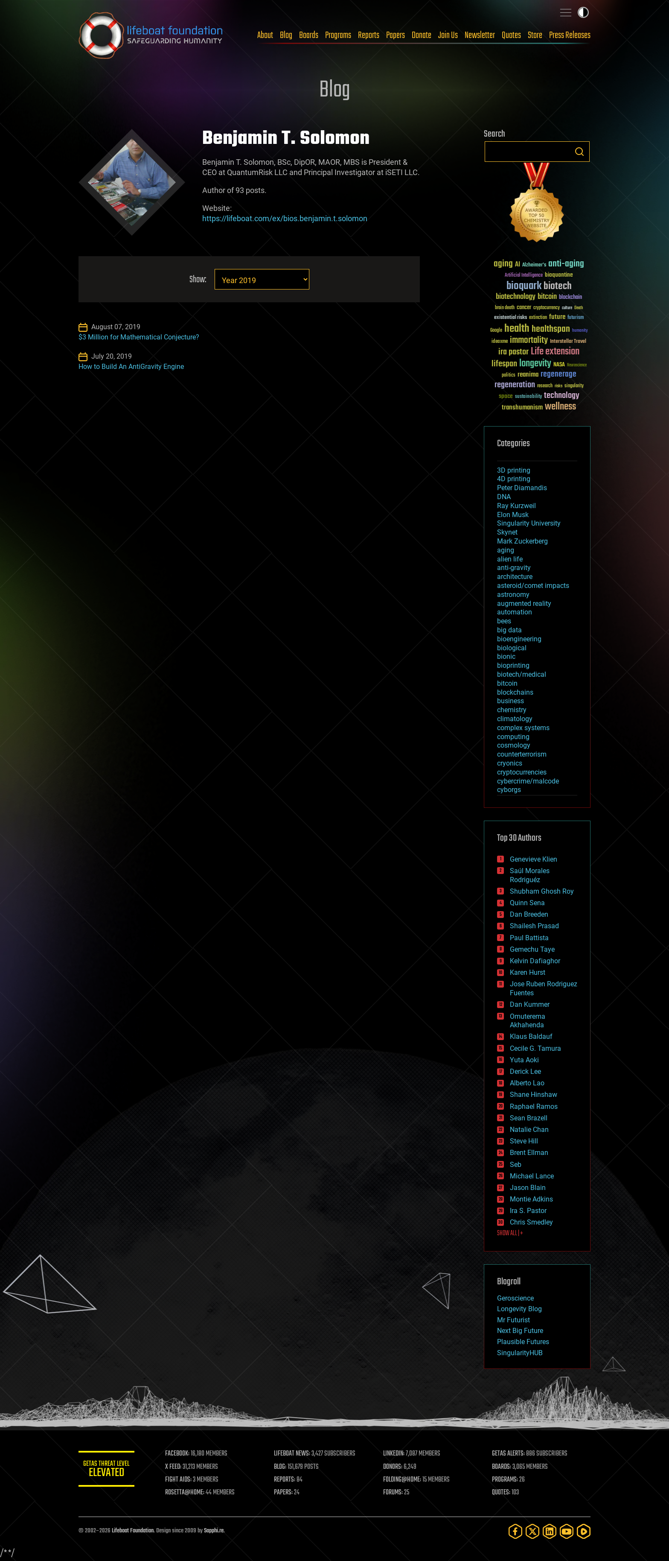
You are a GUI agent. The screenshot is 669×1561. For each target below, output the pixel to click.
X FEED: (177, 1467)
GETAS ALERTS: (509, 1453)
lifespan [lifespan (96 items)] (504, 364)
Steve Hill (524, 1141)
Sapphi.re (214, 1531)
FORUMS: (395, 1492)
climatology (514, 719)
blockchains (515, 692)
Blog (286, 35)
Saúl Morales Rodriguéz (530, 875)
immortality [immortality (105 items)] (529, 340)
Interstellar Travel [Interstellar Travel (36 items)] (568, 342)
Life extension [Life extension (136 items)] (555, 351)
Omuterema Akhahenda (527, 1020)
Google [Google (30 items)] (496, 330)
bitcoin (507, 683)
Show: (197, 279)
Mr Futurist (513, 1320)
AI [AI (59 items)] (517, 265)
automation (514, 612)
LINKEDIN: (396, 1453)
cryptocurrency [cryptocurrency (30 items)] (546, 308)
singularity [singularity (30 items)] (574, 386)
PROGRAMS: (506, 1479)
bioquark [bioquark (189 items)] (523, 286)
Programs (338, 35)
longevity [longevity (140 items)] (535, 363)
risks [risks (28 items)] (558, 386)
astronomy (513, 594)
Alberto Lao (527, 1083)
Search (579, 151)
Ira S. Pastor (528, 1211)
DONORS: (394, 1467)
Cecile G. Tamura (535, 1048)
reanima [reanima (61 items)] (528, 375)
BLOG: (283, 1467)
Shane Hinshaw (533, 1094)
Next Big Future (520, 1331)
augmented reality (524, 603)
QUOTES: (502, 1492)
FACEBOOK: (181, 1453)
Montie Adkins (531, 1199)
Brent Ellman (529, 1153)
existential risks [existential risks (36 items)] (510, 318)
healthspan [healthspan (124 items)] (551, 329)
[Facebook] (515, 1531)
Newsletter (480, 35)
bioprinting (513, 665)
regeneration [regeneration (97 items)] (514, 385)
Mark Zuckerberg (522, 541)
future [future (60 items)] (557, 317)
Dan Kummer (530, 1004)
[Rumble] (583, 1531)
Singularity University (529, 523)
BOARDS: (502, 1467)
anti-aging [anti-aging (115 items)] (566, 264)
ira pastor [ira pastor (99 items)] (513, 352)
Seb (515, 1165)
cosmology (513, 745)
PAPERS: (286, 1492)
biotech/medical (521, 674)
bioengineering (519, 639)
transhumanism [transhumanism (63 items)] (522, 407)
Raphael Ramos (534, 1106)
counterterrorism (522, 754)
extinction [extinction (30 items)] (538, 318)
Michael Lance (532, 1176)
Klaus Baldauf (531, 1036)
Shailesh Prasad (534, 926)
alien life (510, 559)
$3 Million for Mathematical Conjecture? (139, 337)
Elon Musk (513, 515)
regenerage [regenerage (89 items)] (558, 374)
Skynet (507, 532)
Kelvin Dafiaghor (535, 961)
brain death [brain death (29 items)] (505, 308)
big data (509, 630)
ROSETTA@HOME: (188, 1492)
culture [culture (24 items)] (567, 308)
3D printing (513, 470)
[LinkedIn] (549, 1531)
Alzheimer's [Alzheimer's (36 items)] (534, 265)
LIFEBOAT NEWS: (295, 1453)
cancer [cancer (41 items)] (524, 307)
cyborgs (509, 790)
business (510, 701)
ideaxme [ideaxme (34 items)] (500, 342)
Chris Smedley (531, 1222)
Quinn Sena (527, 903)
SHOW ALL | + (510, 1233)
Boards (308, 35)
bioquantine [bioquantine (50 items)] (559, 274)
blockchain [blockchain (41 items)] (570, 297)
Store (535, 35)
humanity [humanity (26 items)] (580, 330)
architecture (514, 577)
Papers (395, 35)
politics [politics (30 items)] (508, 375)
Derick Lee (525, 1071)
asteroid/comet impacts (533, 586)
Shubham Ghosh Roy (542, 891)
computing (513, 737)
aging (505, 550)
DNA (504, 497)
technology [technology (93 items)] (561, 396)
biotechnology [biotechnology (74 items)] (515, 296)
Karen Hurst (527, 972)
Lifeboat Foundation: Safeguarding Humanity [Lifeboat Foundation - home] (151, 35)
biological (511, 648)
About (265, 35)
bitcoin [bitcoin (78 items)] (547, 296)
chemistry (511, 710)
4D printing (513, 479)
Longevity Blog (519, 1309)
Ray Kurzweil (516, 506)
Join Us (448, 35)
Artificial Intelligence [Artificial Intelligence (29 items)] (524, 275)
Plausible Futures (523, 1342)
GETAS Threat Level (108, 1470)
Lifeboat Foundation (133, 1531)
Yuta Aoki (524, 1060)
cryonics (509, 763)
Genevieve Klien (533, 859)
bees (504, 621)
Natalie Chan (529, 1129)
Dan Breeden (529, 914)
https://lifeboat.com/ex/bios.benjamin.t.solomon (284, 218)
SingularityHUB (520, 1353)
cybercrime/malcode (528, 781)
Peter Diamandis (522, 488)
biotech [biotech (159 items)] (558, 286)
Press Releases (569, 35)
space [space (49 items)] (506, 396)
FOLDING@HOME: (404, 1479)
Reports (368, 35)
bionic (506, 656)
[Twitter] (532, 1531)
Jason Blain (528, 1188)
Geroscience (515, 1298)
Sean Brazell (528, 1118)
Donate (421, 35)
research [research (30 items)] (545, 386)
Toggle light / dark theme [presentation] (583, 12)
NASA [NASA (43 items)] (559, 365)
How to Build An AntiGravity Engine (131, 366)
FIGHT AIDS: (182, 1479)
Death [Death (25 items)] (578, 308)
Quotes (511, 35)
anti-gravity (514, 568)
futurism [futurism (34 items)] (575, 318)
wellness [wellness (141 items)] (560, 406)
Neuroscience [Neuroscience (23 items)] (577, 365)
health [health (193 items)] (516, 329)
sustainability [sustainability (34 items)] (528, 397)
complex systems (523, 728)
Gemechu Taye (532, 949)
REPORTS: (287, 1479)
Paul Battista (529, 938)
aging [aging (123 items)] (503, 264)
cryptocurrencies (522, 772)
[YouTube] (566, 1531)
